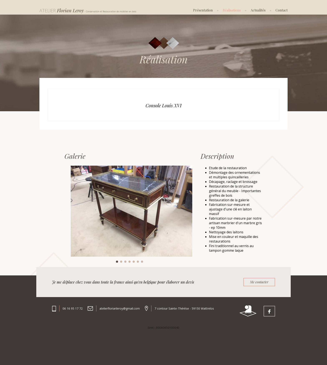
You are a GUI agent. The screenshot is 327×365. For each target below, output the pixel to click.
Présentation (203, 10)
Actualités (258, 10)
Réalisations (232, 10)
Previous (61, 211)
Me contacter (259, 282)
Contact (281, 10)
